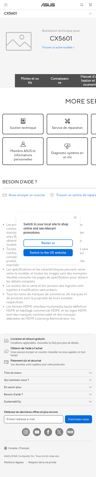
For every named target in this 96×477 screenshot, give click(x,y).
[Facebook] (48, 432)
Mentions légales (14, 462)
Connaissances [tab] (60, 81)
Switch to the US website (48, 253)
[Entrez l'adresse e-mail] (33, 419)
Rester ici (48, 243)
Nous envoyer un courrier (27, 195)
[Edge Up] (70, 432)
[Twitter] (59, 432)
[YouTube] (37, 432)
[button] (6, 5)
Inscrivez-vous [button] (78, 419)
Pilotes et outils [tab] (30, 81)
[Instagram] (26, 432)
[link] (48, 4)
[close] (75, 217)
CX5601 (10, 13)
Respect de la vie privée (42, 462)
